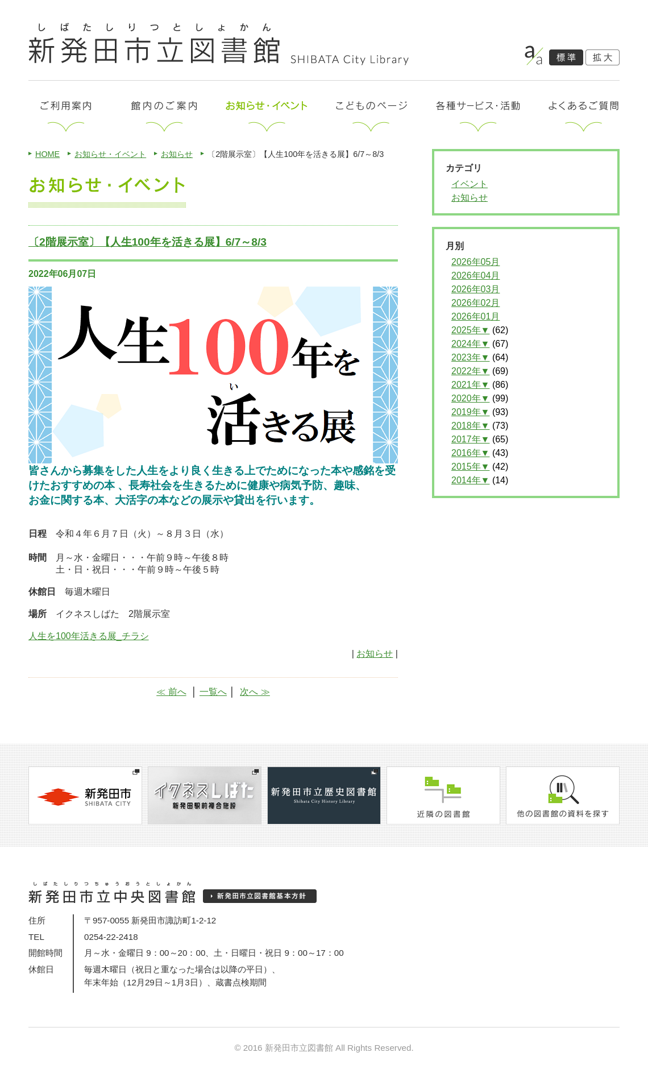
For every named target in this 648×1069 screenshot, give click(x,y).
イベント (469, 184)
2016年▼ (470, 453)
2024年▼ (470, 344)
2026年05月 (475, 262)
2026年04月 (475, 275)
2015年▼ (470, 466)
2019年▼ (470, 412)
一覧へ (213, 692)
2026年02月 (475, 303)
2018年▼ (470, 425)
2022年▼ (470, 371)
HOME (47, 154)
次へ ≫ (254, 692)
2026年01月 (475, 316)
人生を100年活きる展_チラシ (88, 636)
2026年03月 (475, 289)
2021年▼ (470, 385)
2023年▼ (470, 357)
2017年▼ (470, 439)
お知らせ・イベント (110, 154)
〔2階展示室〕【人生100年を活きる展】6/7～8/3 (147, 242)
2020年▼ (470, 398)
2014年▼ (470, 480)
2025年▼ (470, 330)
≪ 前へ (171, 692)
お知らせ (177, 154)
